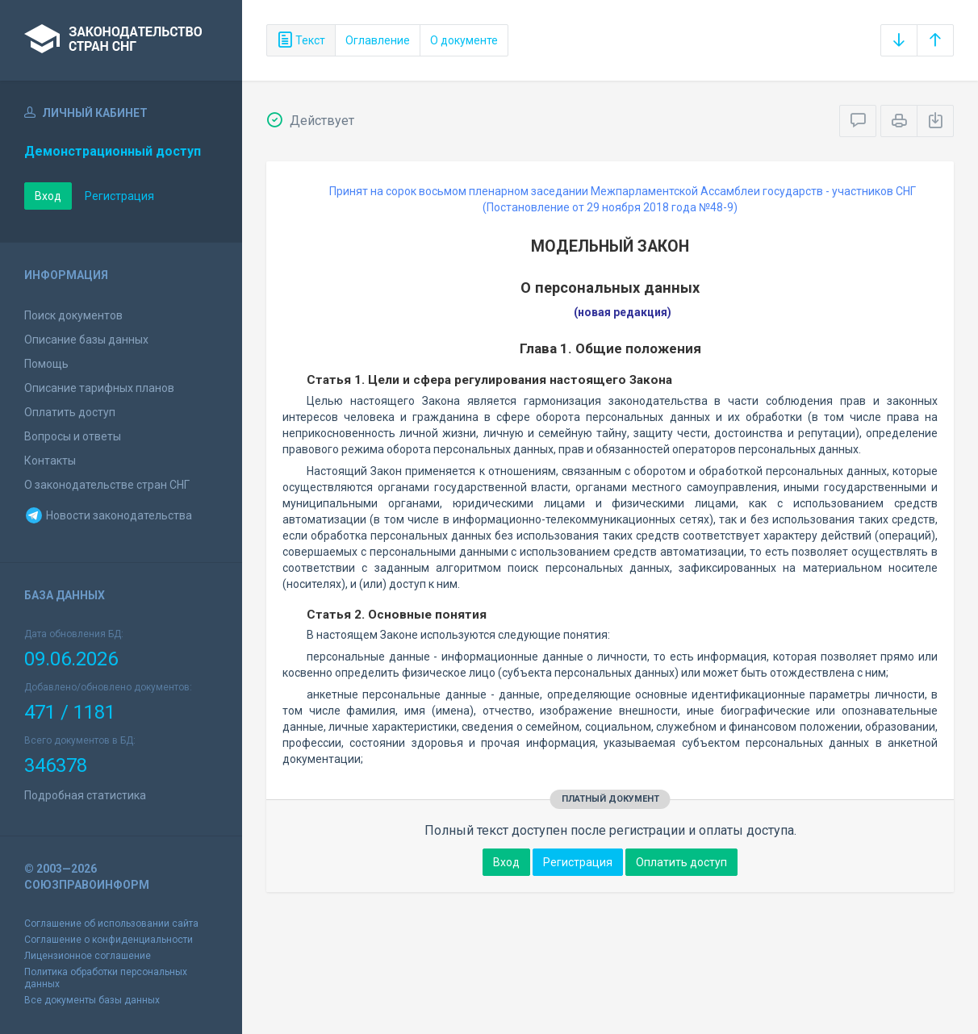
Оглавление (377, 40)
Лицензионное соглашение (87, 955)
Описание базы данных (86, 339)
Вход (48, 196)
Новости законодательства (108, 515)
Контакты (50, 460)
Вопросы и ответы (72, 436)
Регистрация (119, 196)
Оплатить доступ (69, 412)
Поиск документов (73, 315)
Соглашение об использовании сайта (111, 923)
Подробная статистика (85, 795)
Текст (301, 40)
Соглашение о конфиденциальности (108, 939)
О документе (464, 40)
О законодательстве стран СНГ (107, 484)
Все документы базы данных (92, 1000)
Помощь (46, 363)
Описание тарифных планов (99, 387)
